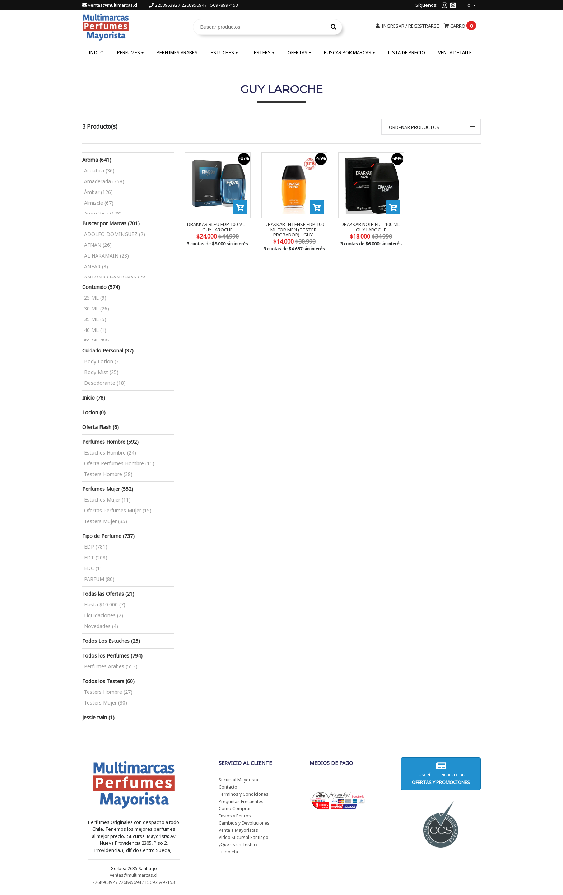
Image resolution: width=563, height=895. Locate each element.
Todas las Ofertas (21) (108, 593)
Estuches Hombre (110, 452)
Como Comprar (235, 809)
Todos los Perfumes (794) (112, 655)
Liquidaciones (103, 615)
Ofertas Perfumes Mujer (118, 510)
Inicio (96, 52)
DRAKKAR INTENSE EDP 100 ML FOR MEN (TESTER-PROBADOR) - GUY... (294, 229)
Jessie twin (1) (98, 717)
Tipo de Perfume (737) (108, 535)
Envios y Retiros (235, 816)
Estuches (222, 52)
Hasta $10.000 (104, 604)
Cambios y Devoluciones (244, 823)
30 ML (96, 308)
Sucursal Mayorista (238, 780)
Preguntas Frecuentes (241, 801)
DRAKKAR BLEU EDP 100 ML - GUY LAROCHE (217, 226)
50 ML (96, 340)
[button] (431, 127)
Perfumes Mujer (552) (107, 488)
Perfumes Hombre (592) (110, 441)
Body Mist (101, 372)
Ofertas (297, 52)
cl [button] (469, 4)
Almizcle (98, 202)
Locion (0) (94, 412)
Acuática (99, 170)
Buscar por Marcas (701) (111, 223)
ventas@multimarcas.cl (110, 5)
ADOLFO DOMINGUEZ (114, 234)
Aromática (103, 213)
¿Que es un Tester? (238, 844)
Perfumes (128, 52)
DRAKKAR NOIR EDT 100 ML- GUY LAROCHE (371, 226)
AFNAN (98, 244)
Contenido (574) (101, 286)
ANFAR (96, 266)
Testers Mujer (105, 521)
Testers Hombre (108, 474)
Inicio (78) (93, 397)
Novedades (101, 626)
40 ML (95, 330)
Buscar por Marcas (347, 52)
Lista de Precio (406, 52)
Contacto (228, 787)
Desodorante (105, 382)
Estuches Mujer (107, 499)
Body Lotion (102, 361)
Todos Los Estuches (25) (111, 640)
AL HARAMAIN (106, 255)
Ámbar (98, 192)
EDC (93, 568)
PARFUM (99, 579)
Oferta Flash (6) (100, 427)
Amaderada (104, 181)
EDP (95, 546)
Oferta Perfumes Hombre (119, 463)
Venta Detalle (455, 52)
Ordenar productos (414, 127)
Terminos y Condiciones (244, 794)
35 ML (95, 319)
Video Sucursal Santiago (244, 837)
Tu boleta (228, 852)
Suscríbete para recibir (440, 773)
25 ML (95, 297)
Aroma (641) (96, 159)
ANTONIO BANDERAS (115, 277)
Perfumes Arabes (177, 52)
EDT (95, 557)
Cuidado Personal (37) (108, 350)
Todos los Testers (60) (108, 681)
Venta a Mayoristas (238, 830)
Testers (261, 52)
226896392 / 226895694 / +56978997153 (193, 5)
